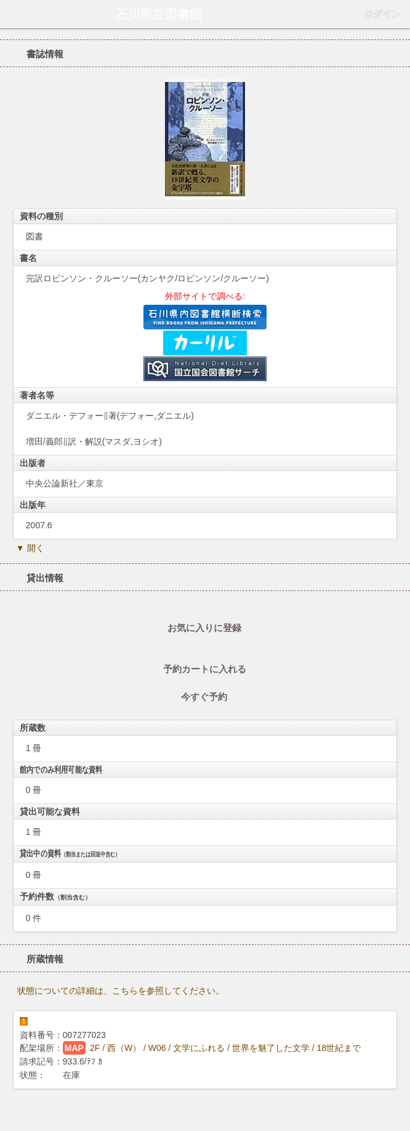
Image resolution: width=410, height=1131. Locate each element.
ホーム (12, 14)
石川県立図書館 (159, 14)
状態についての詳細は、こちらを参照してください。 (120, 991)
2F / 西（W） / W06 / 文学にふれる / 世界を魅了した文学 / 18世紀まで (225, 1048)
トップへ (397, 1116)
